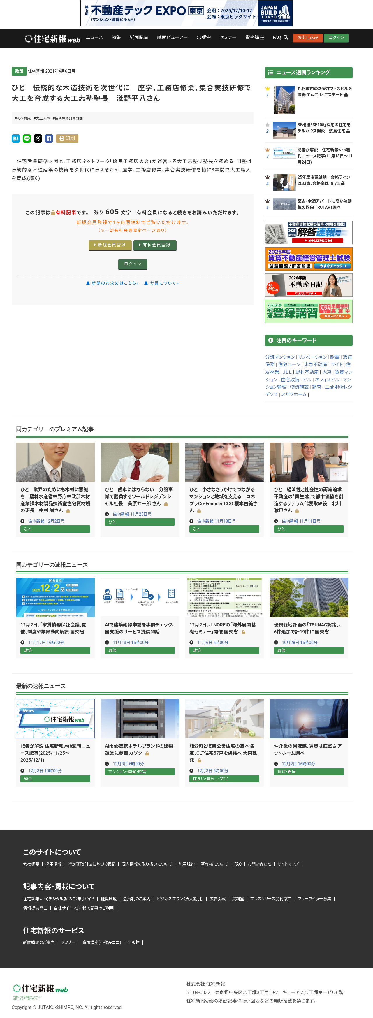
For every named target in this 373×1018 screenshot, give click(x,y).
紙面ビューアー (172, 37)
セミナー (228, 37)
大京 (327, 372)
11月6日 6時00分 (212, 642)
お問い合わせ (259, 863)
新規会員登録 (110, 245)
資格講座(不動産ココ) (101, 942)
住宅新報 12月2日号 (46, 521)
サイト (337, 364)
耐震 (334, 357)
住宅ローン (289, 364)
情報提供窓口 (35, 907)
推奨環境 (109, 898)
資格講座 (254, 37)
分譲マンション (280, 357)
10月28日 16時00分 (299, 642)
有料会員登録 (155, 245)
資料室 (238, 898)
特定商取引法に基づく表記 (91, 863)
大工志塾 (43, 118)
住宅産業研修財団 (69, 118)
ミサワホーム (294, 394)
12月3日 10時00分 (45, 770)
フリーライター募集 (314, 898)
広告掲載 (218, 898)
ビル (307, 379)
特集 (116, 37)
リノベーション (312, 357)
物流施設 (299, 387)
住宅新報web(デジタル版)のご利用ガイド (58, 898)
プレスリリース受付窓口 (271, 898)
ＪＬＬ (287, 372)
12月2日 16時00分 (298, 763)
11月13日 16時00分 (130, 642)
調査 (316, 387)
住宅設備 (290, 379)
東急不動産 (315, 364)
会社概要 (31, 863)
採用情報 (53, 863)
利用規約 (186, 863)
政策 (19, 71)
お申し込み (307, 37)
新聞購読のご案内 (39, 942)
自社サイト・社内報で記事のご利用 (84, 907)
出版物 (204, 37)
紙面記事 (139, 37)
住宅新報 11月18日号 (216, 521)
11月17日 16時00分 (46, 642)
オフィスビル (327, 379)
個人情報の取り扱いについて (147, 863)
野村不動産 (307, 372)
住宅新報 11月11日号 (301, 521)
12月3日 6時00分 (128, 763)
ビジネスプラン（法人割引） (180, 898)
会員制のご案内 (137, 898)
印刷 (70, 138)
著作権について (214, 863)
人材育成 (24, 118)
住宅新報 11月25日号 (132, 514)
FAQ (238, 863)
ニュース (94, 37)
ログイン (336, 37)
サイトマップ (288, 863)
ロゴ (52, 39)
